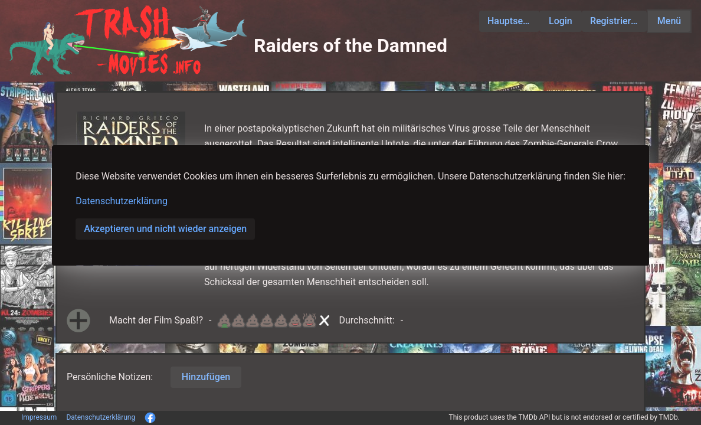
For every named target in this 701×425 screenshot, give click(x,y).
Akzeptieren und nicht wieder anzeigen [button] (165, 228)
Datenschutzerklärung (122, 201)
